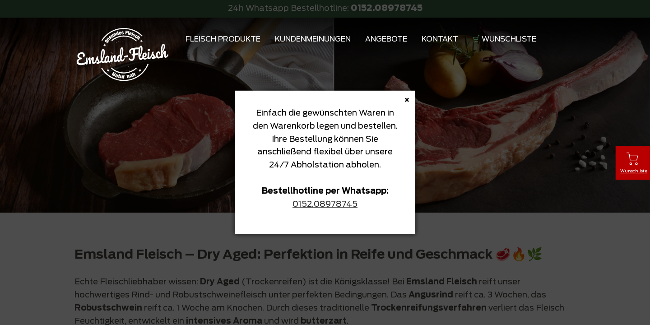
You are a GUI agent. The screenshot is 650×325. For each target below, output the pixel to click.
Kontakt (440, 39)
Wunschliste (509, 39)
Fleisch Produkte (223, 39)
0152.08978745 (325, 204)
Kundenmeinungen (313, 39)
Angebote (386, 39)
